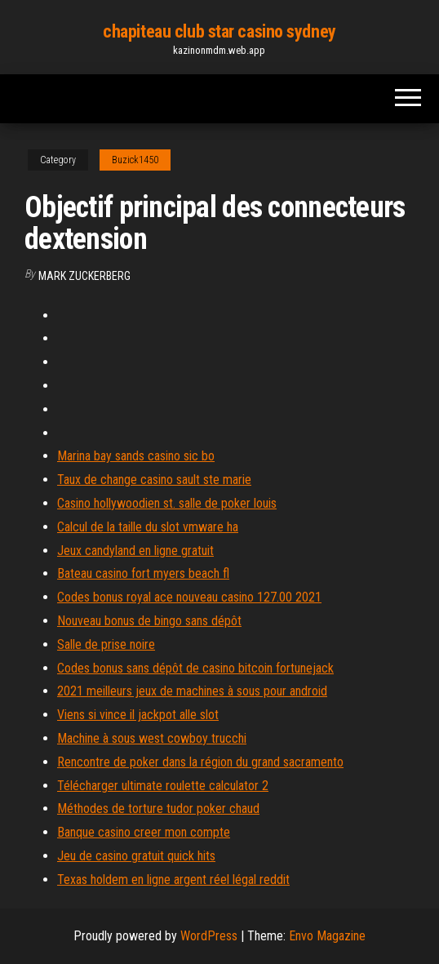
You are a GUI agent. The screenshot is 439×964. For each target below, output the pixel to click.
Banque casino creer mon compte (143, 832)
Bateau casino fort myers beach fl (143, 573)
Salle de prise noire (106, 644)
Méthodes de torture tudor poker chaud (158, 808)
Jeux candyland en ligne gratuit (135, 550)
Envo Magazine (327, 936)
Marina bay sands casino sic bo (136, 456)
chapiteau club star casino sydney (219, 31)
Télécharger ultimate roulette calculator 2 (162, 785)
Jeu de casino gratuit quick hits (136, 856)
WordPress (208, 936)
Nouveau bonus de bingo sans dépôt (149, 621)
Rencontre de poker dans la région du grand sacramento (200, 762)
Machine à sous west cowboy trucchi (151, 738)
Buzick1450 (135, 160)
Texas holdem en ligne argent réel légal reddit (173, 879)
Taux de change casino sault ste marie (154, 479)
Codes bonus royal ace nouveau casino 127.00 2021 (189, 597)
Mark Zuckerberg (84, 275)
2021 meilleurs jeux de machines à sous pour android (192, 691)
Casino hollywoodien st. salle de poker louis (167, 503)
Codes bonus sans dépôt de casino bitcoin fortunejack (195, 668)
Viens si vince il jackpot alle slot (138, 714)
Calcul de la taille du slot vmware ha (147, 527)
